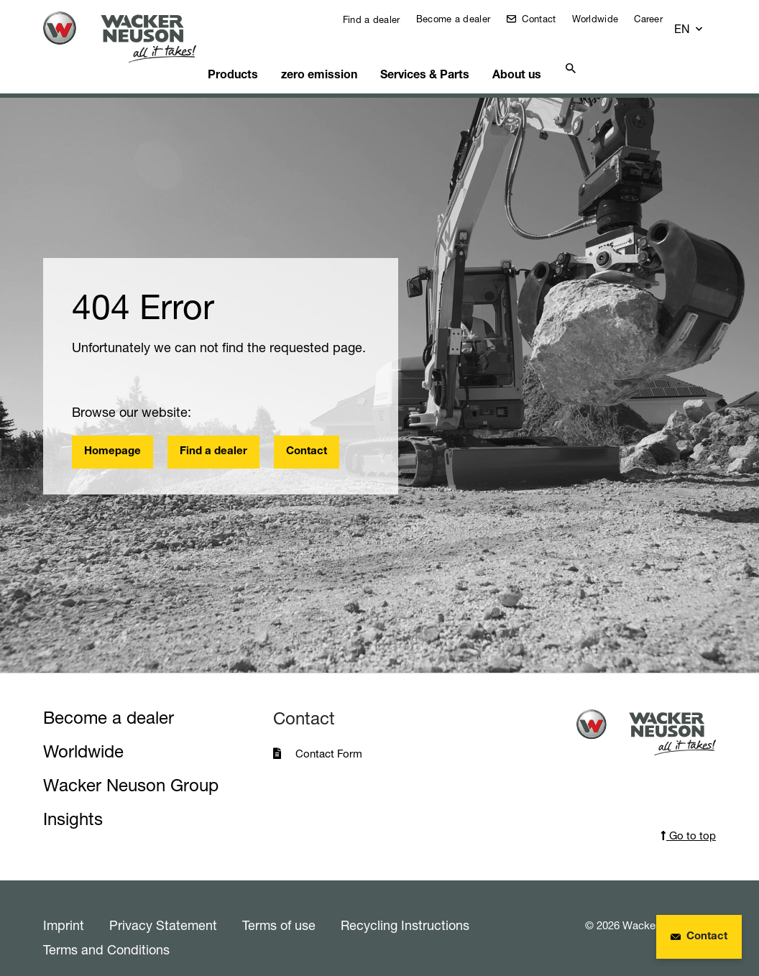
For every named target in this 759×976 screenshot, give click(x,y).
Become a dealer (464, 18)
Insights (73, 801)
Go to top (688, 817)
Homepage (112, 433)
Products (248, 54)
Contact (548, 18)
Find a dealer (380, 19)
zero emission (331, 54)
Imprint (63, 907)
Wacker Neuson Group (130, 767)
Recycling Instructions (405, 907)
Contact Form (328, 735)
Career (659, 18)
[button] (702, 22)
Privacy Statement (163, 907)
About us (520, 54)
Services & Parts (432, 54)
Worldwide (606, 18)
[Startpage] (128, 37)
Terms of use (279, 907)
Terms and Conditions (106, 931)
